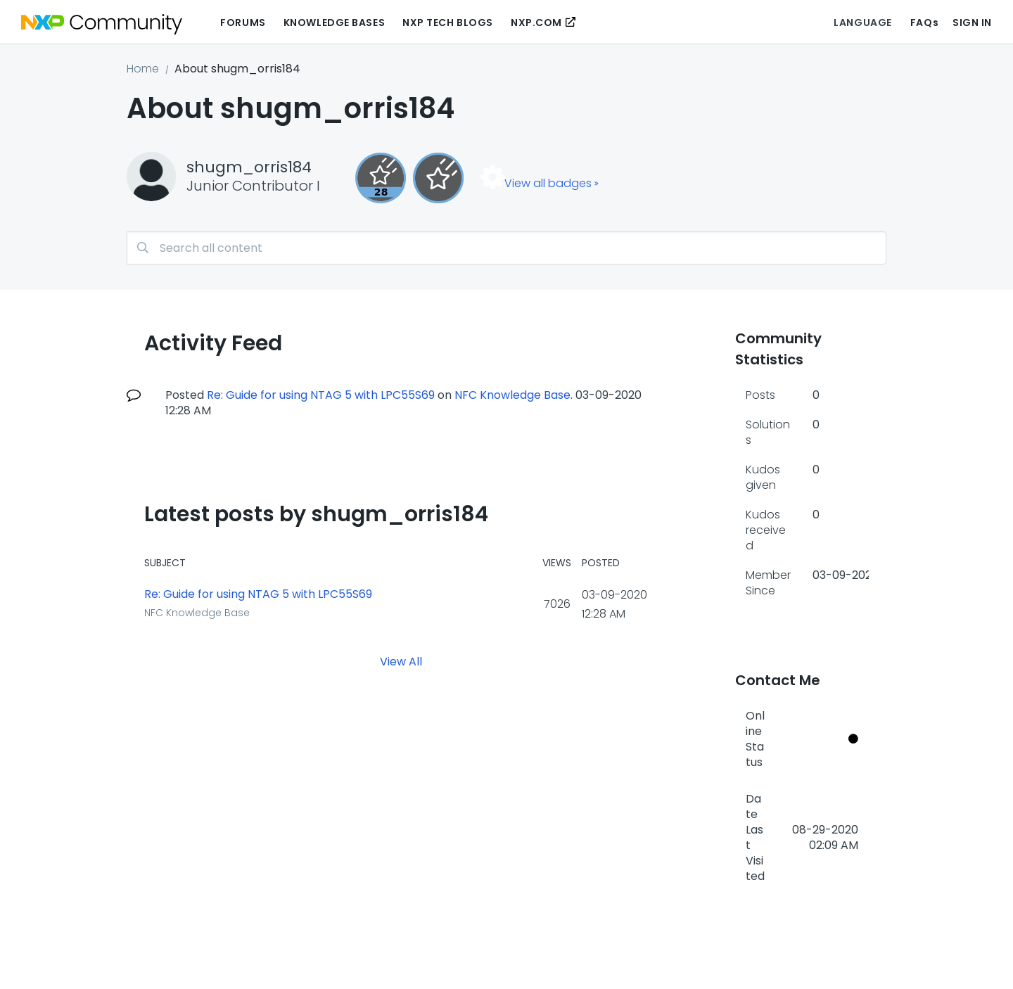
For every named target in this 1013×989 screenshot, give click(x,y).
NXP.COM (536, 22)
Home (143, 68)
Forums (242, 22)
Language (862, 22)
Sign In (972, 22)
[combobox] (506, 247)
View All (401, 661)
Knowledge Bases (334, 22)
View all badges (548, 183)
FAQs (924, 22)
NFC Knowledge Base (512, 395)
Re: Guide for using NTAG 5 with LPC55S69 (321, 395)
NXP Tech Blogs (447, 22)
